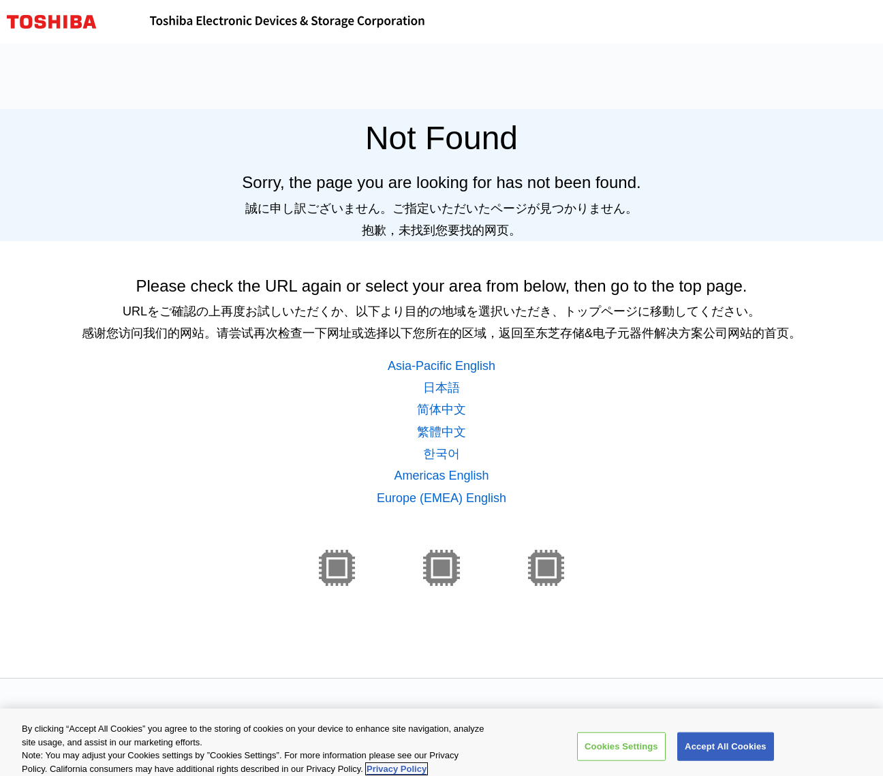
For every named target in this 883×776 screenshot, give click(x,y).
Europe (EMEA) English (441, 498)
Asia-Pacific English (441, 366)
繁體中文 (441, 432)
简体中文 (441, 409)
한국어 (441, 454)
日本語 (441, 387)
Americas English (441, 475)
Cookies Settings (621, 750)
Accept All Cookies (725, 750)
